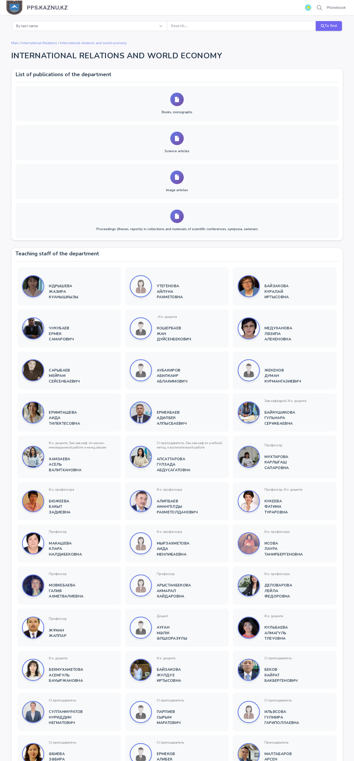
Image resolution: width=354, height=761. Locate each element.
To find (329, 26)
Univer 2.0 (132, 746)
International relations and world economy (93, 43)
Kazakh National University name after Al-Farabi (68, 746)
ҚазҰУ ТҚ (193, 746)
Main (15, 43)
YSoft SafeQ (214, 746)
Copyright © (16, 746)
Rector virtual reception (164, 746)
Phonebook (336, 7)
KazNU (116, 746)
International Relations (39, 43)
